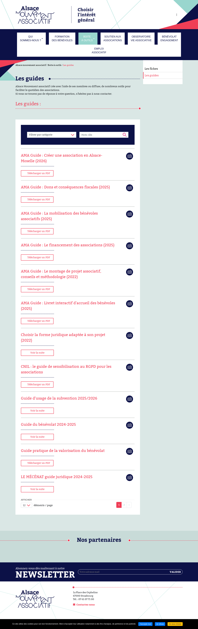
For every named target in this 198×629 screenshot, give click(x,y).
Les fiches (151, 68)
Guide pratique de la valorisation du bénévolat (63, 450)
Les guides (68, 65)
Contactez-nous (85, 604)
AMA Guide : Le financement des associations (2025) (67, 245)
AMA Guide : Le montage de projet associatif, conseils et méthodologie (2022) (61, 274)
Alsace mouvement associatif (30, 65)
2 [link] (124, 504)
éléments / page (43, 505)
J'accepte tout (145, 624)
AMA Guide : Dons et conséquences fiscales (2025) (65, 187)
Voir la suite (37, 352)
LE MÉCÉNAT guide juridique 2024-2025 (57, 477)
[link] (129, 505)
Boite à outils (54, 65)
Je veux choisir (175, 624)
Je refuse (160, 624)
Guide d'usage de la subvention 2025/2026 (59, 398)
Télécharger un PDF (38, 173)
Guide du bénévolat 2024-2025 (48, 424)
